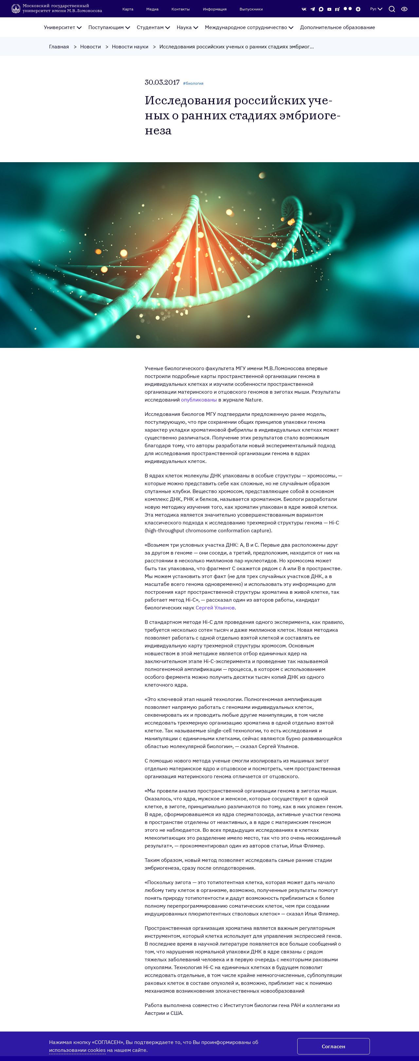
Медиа (152, 9)
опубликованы (199, 399)
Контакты (181, 9)
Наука (187, 27)
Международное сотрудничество (249, 27)
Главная (59, 46)
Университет (63, 27)
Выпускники (251, 9)
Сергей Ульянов (215, 607)
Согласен (333, 1046)
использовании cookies (77, 1050)
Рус (376, 8)
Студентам (153, 27)
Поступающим (109, 27)
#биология (193, 83)
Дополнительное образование (337, 27)
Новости (90, 46)
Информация (215, 9)
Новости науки (130, 46)
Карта (127, 9)
